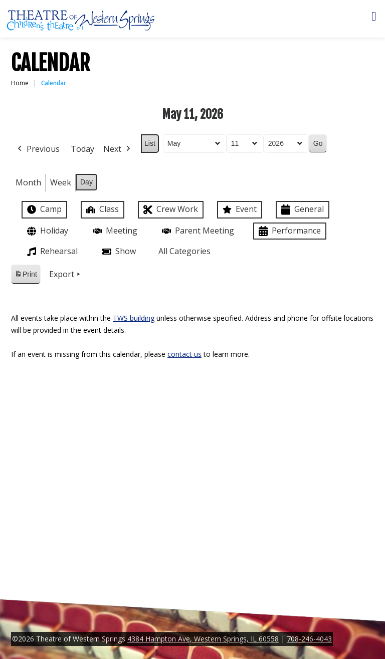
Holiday (46, 231)
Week (60, 182)
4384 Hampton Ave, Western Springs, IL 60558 (203, 638)
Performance (289, 231)
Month (28, 182)
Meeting (114, 231)
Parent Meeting (197, 231)
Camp (43, 209)
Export (65, 274)
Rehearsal (51, 251)
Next (117, 149)
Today (82, 148)
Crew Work (169, 209)
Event (239, 209)
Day (86, 182)
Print (25, 276)
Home (20, 83)
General (301, 209)
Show (118, 252)
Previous (38, 149)
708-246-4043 (309, 638)
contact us (184, 354)
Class (101, 209)
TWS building (133, 318)
